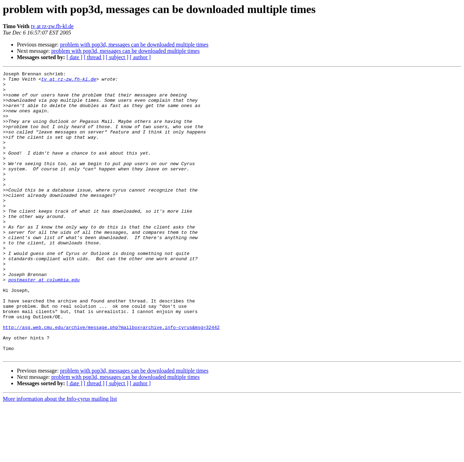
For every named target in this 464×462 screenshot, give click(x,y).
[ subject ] (117, 57)
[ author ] (140, 57)
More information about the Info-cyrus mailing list (60, 456)
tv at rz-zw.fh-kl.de (52, 26)
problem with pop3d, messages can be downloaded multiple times (134, 45)
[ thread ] (94, 57)
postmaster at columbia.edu (44, 322)
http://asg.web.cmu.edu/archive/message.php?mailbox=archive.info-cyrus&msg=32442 (111, 379)
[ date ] (74, 57)
